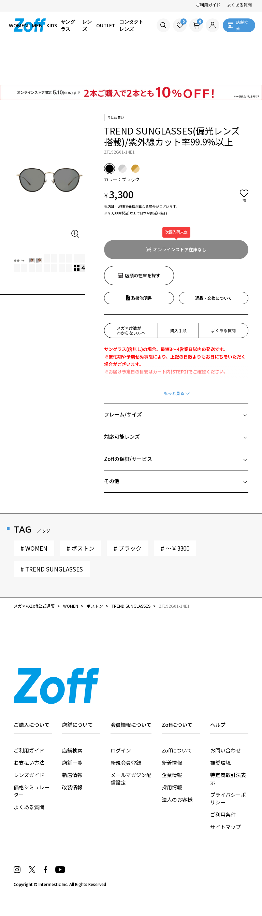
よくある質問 (239, 5)
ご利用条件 (223, 836)
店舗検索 (72, 771)
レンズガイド (29, 796)
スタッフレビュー (196, 659)
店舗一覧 (72, 784)
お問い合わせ (225, 771)
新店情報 (72, 796)
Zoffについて (177, 771)
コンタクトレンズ (131, 25)
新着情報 (172, 784)
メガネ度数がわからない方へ (131, 330)
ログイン (121, 771)
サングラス (68, 25)
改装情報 (72, 808)
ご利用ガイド (208, 5)
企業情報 (172, 796)
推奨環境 (220, 784)
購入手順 (178, 330)
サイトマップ (225, 848)
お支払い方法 (29, 784)
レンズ (87, 25)
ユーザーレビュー (65, 659)
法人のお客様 (177, 821)
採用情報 (172, 808)
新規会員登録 (126, 784)
